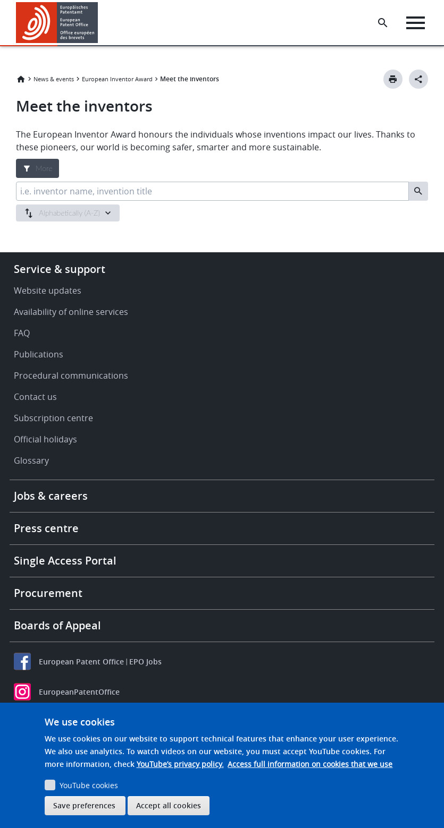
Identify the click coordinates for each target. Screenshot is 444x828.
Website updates (47, 290)
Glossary (31, 460)
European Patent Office (81, 661)
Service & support (59, 269)
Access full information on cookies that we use (310, 764)
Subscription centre (53, 418)
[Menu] (415, 23)
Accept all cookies (168, 805)
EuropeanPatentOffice (79, 692)
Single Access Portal (65, 560)
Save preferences (84, 805)
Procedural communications (71, 375)
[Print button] (393, 79)
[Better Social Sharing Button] (418, 79)
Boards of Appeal (57, 625)
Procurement (48, 593)
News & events (53, 79)
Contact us (35, 397)
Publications (38, 354)
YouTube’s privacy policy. (180, 764)
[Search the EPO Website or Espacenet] (382, 22)
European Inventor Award (117, 79)
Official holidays (45, 439)
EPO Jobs (145, 661)
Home (21, 79)
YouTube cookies (89, 785)
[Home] (57, 22)
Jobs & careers (51, 496)
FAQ (22, 333)
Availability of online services (71, 312)
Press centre (46, 528)
